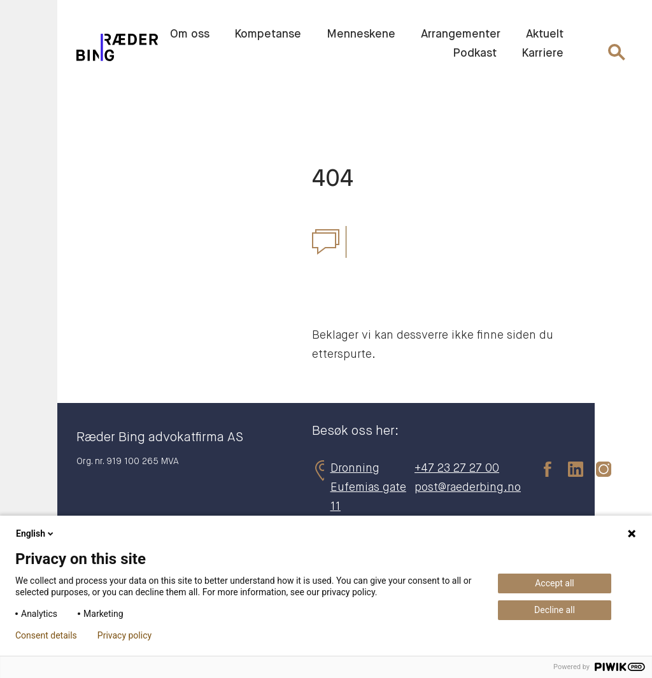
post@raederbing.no (468, 487)
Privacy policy (124, 635)
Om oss (189, 34)
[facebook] (541, 468)
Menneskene (361, 34)
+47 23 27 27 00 (457, 468)
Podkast (475, 53)
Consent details (46, 635)
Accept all (554, 583)
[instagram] (597, 468)
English (35, 533)
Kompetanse (268, 34)
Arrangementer (460, 34)
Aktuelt (544, 34)
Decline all (554, 610)
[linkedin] (569, 468)
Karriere (542, 53)
